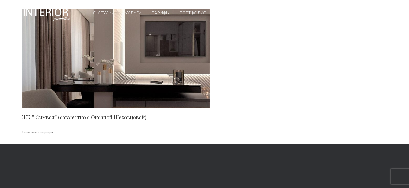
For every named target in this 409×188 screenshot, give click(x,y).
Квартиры (46, 132)
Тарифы (160, 13)
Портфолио (193, 13)
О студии (104, 13)
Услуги (133, 13)
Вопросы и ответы (238, 13)
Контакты (281, 13)
